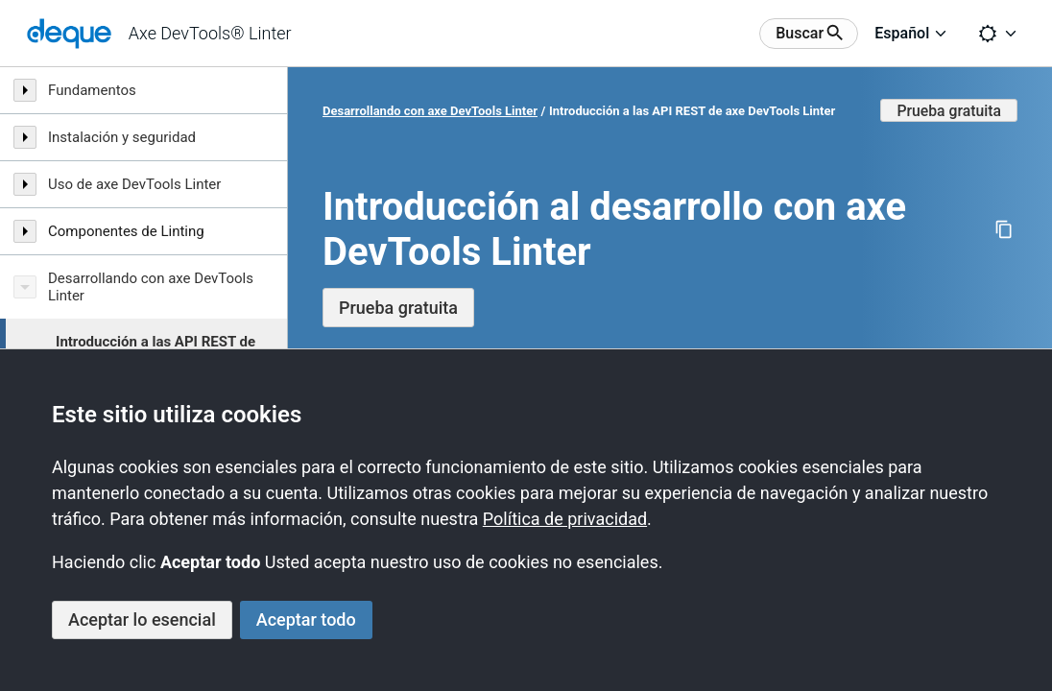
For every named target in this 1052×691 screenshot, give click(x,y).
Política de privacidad (565, 519)
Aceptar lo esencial (142, 619)
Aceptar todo (306, 619)
